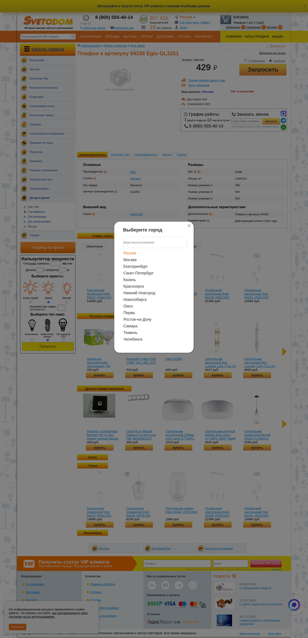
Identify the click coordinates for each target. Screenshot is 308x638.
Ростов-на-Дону (137, 319)
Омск (128, 306)
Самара (130, 326)
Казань (129, 279)
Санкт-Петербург (138, 273)
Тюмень (130, 332)
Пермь (129, 312)
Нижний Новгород (139, 293)
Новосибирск (135, 299)
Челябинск (132, 339)
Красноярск (133, 286)
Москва (129, 260)
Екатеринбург (135, 266)
